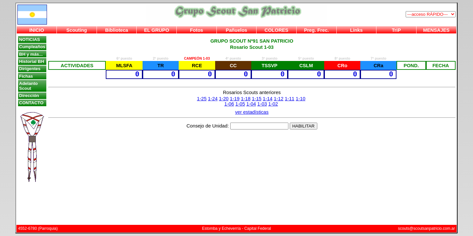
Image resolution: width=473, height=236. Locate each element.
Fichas (26, 76)
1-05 (240, 104)
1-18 (245, 98)
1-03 (262, 104)
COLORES (276, 30)
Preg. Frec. (316, 30)
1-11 (289, 98)
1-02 (273, 104)
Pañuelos (236, 30)
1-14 (267, 98)
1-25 (202, 98)
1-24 (212, 98)
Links (356, 30)
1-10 (300, 98)
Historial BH (31, 61)
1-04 (251, 104)
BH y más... (31, 54)
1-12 (278, 98)
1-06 (229, 104)
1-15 (256, 98)
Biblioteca (116, 30)
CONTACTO (31, 102)
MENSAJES (436, 30)
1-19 (234, 98)
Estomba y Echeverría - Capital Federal (236, 228)
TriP (396, 30)
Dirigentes (29, 68)
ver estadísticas (252, 112)
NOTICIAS (29, 39)
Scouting (76, 30)
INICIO (36, 30)
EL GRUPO (156, 30)
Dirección (29, 95)
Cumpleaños (32, 46)
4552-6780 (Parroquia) (38, 228)
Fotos (196, 30)
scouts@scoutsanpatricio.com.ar (426, 228)
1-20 (223, 98)
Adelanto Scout (28, 86)
